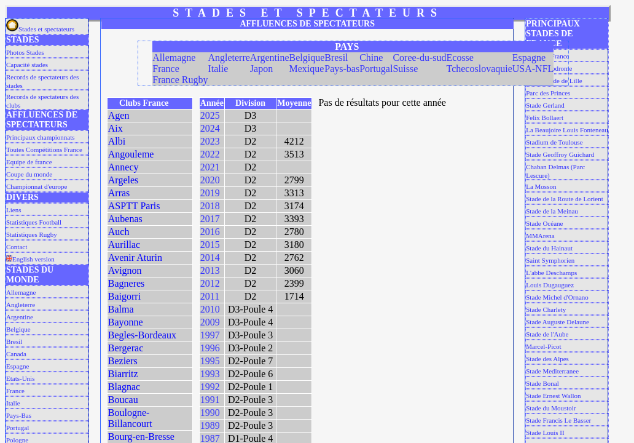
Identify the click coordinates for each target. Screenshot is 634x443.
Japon (261, 68)
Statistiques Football (33, 222)
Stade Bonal (542, 383)
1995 (210, 361)
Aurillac (124, 244)
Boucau (123, 399)
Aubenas (125, 219)
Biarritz (123, 374)
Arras (119, 193)
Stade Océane (544, 223)
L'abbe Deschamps (551, 272)
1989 (210, 425)
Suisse (405, 68)
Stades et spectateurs (40, 29)
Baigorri (124, 296)
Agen (119, 115)
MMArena (540, 235)
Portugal (17, 427)
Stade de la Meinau (552, 211)
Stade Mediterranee (552, 371)
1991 (210, 399)
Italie (13, 403)
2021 (210, 167)
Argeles (123, 180)
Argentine (19, 317)
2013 (210, 270)
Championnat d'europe (36, 186)
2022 (210, 154)
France (15, 390)
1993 (210, 374)
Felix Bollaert (544, 117)
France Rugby (180, 79)
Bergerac (125, 348)
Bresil (14, 341)
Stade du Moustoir (551, 408)
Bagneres (126, 283)
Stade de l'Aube (547, 334)
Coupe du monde (29, 174)
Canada (16, 353)
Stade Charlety (546, 309)
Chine (371, 57)
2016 (210, 231)
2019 (210, 193)
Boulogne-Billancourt (130, 418)
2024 (210, 128)
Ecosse (460, 57)
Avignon (125, 270)
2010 (210, 309)
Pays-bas (341, 68)
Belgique (18, 329)
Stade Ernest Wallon (553, 395)
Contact (16, 246)
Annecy (123, 167)
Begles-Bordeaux (142, 335)
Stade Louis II (545, 432)
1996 (210, 348)
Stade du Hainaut (549, 248)
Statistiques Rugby (31, 234)
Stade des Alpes (547, 358)
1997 (210, 335)
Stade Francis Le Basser (558, 420)
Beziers (123, 361)
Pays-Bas (18, 415)
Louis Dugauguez (550, 285)
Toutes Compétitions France (44, 149)
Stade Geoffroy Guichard (560, 154)
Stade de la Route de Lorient (564, 198)
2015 (210, 244)
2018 (210, 206)
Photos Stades (25, 52)
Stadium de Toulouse (554, 142)
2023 (210, 141)
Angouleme (131, 154)
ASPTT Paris (134, 206)
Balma (121, 309)
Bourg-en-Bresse (141, 436)
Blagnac (124, 386)
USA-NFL (533, 68)
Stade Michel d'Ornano (557, 297)
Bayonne (125, 322)
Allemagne (21, 292)
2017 (210, 219)
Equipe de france (29, 162)
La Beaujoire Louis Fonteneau (567, 130)
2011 (209, 296)
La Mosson (541, 186)
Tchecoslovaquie (479, 68)
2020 (210, 180)
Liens (13, 210)
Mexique (306, 68)
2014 (210, 257)
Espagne (17, 366)
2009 (210, 322)
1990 (210, 412)
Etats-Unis (20, 378)
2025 (210, 115)
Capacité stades (27, 64)
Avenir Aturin (135, 257)
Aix (115, 128)
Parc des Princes (548, 93)
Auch (119, 231)
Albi (116, 141)
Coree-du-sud (419, 57)
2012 (210, 283)
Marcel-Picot (543, 346)
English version (30, 259)
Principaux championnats (40, 137)
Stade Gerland (545, 105)
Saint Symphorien (550, 260)
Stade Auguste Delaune (557, 321)
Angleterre (20, 304)
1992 (210, 386)
